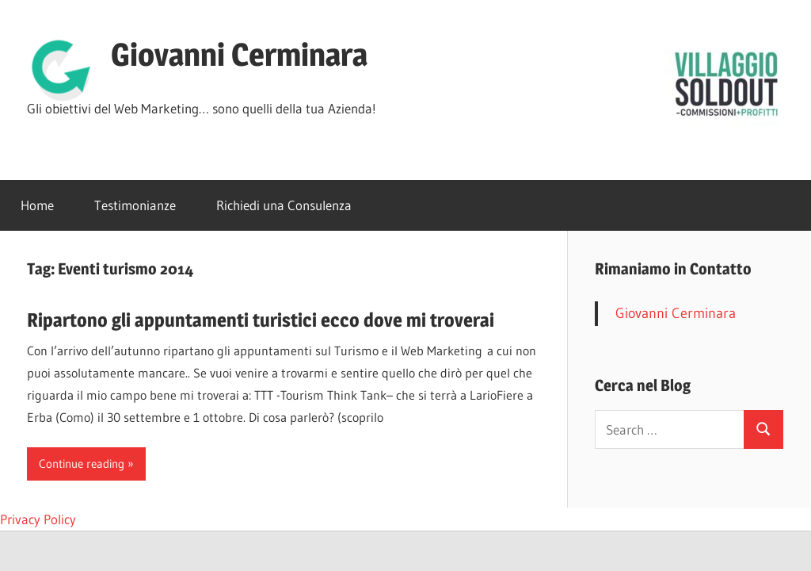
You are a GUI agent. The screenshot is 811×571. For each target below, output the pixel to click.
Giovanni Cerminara (239, 54)
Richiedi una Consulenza (284, 205)
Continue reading (81, 463)
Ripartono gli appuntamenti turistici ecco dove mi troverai (260, 319)
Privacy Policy (38, 519)
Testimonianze (135, 205)
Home (37, 205)
